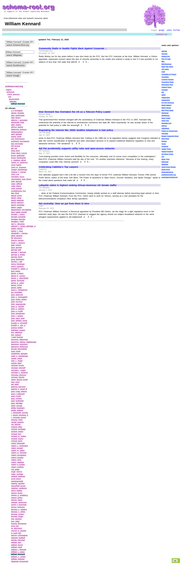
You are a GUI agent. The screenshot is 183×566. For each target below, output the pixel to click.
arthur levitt (16, 137)
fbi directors (16, 238)
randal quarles (17, 422)
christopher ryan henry (21, 179)
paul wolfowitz (17, 401)
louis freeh (15, 351)
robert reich (16, 460)
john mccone (16, 302)
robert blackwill (18, 443)
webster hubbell (18, 538)
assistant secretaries (20, 141)
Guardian (165, 90)
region (8, 90)
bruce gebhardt (17, 156)
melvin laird (16, 363)
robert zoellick (17, 467)
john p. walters (17, 309)
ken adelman (16, 332)
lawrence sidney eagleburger (23, 342)
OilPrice (164, 126)
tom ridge (15, 521)
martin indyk (16, 358)
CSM (163, 72)
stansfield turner (18, 486)
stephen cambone (19, 488)
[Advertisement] (64, 85)
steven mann (16, 500)
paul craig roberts (19, 391)
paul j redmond (17, 394)
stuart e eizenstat (18, 505)
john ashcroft (17, 295)
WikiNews (165, 164)
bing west (15, 151)
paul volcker (16, 399)
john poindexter (18, 314)
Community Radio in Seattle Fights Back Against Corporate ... (73, 48)
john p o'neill (17, 311)
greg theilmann (17, 259)
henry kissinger (18, 264)
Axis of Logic (166, 59)
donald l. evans (18, 214)
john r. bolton (17, 316)
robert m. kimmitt (18, 453)
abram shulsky (17, 113)
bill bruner (15, 146)
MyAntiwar (165, 113)
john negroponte (18, 304)
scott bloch (16, 479)
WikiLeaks (165, 162)
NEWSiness (166, 116)
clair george (16, 181)
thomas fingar (17, 516)
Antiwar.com (166, 56)
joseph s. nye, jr (18, 325)
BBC (163, 62)
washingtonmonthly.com (170, 177)
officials (13, 101)
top (175, 560)
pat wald (15, 384)
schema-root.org (14, 86)
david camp (16, 198)
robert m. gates (18, 450)
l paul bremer (17, 337)
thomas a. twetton (19, 509)
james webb (16, 288)
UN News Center (167, 154)
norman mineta (17, 377)
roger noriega (17, 474)
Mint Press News (167, 110)
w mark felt (16, 533)
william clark (16, 547)
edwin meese (16, 229)
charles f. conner (18, 172)
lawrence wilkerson (19, 347)
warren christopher (19, 535)
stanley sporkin (18, 483)
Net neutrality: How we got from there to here (64, 203)
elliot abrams (16, 236)
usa (9, 97)
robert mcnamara (18, 455)
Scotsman (165, 146)
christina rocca (17, 177)
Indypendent (166, 100)
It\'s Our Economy (168, 103)
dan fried (15, 193)
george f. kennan (18, 252)
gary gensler (16, 248)
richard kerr (16, 434)
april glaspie (16, 134)
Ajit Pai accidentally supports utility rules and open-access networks (77, 148)
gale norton (16, 245)
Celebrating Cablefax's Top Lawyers (58, 167)
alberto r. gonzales (19, 120)
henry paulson (17, 266)
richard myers (17, 439)
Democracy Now (167, 85)
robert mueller (17, 458)
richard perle (16, 441)
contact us (161, 34)
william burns (17, 545)
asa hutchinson (18, 139)
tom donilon (16, 519)
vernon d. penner (18, 531)
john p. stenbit (17, 307)
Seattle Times (166, 149)
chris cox (15, 174)
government (14, 99)
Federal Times (166, 87)
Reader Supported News (170, 136)
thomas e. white (18, 512)
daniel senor (16, 196)
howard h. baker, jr (19, 269)
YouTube (176, 30)
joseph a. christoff (19, 323)
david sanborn (17, 203)
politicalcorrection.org (169, 175)
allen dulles (16, 125)
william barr (16, 542)
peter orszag (16, 406)
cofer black (16, 186)
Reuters (164, 141)
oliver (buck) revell (19, 380)
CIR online (165, 69)
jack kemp (15, 271)
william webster (18, 559)
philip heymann (18, 408)
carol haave (16, 165)
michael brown (17, 365)
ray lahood (15, 424)
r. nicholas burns (18, 417)
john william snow (19, 321)
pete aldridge (16, 403)
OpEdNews (165, 128)
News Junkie (166, 118)
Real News (165, 139)
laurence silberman (19, 340)
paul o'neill (16, 396)
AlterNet (164, 51)
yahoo (169, 30)
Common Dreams (168, 80)
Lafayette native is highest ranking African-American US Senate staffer (78, 185)
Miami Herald (166, 108)
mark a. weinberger (19, 356)
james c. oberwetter (19, 278)
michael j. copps (18, 370)
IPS (163, 92)
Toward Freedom (167, 152)
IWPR (163, 95)
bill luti (14, 148)
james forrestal (17, 281)
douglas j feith (17, 221)
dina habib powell (19, 212)
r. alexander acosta (19, 413)
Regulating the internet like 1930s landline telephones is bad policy (76, 130)
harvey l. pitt (16, 262)
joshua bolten (17, 328)
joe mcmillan (16, 292)
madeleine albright (19, 354)
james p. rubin (17, 283)
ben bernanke (17, 144)
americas (10, 92)
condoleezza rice (18, 191)
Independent (166, 98)
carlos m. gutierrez (19, 162)
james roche (16, 285)
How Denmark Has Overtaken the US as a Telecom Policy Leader (75, 112)
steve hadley (16, 491)
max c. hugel (16, 361)
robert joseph (17, 448)
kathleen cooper (18, 330)
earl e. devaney (17, 224)
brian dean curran (19, 153)
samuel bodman (18, 476)
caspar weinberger (19, 170)
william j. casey (18, 552)
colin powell (16, 189)
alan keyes (15, 118)
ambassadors (17, 132)
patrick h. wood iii (19, 389)
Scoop (164, 144)
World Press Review (169, 167)
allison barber (17, 127)
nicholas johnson (18, 375)
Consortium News (168, 82)
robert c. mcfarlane (19, 446)
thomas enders (17, 514)
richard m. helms (18, 436)
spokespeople (17, 481)
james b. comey (18, 276)
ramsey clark (16, 420)
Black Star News (167, 67)
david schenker (17, 205)
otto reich (15, 382)
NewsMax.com (167, 123)
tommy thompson (18, 524)
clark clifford (16, 184)
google (161, 30)
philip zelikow (17, 410)
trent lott (15, 526)
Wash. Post (165, 159)
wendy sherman (18, 540)
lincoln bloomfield (19, 349)
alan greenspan (18, 115)
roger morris (16, 472)
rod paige (15, 469)
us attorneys (16, 528)
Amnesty (164, 54)
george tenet (16, 257)
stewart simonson (19, 502)
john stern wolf (17, 318)
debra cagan (16, 207)
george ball (16, 250)
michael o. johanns (19, 373)
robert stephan (17, 462)
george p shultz (18, 255)
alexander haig (17, 122)
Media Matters (166, 105)
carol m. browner (18, 167)
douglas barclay (18, 219)
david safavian (17, 200)
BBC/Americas (166, 64)
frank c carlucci (18, 243)
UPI (163, 157)
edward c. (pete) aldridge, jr (23, 226)
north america (13, 94)
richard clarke (17, 432)
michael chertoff (18, 368)
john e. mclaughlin (19, 297)
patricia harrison (18, 387)
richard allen (16, 427)
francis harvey (17, 240)
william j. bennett (18, 550)
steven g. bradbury (19, 495)
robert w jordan (18, 465)
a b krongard (16, 111)
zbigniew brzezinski (19, 561)
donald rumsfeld (18, 217)
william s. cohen (18, 557)
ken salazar (16, 335)
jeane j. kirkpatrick (19, 290)
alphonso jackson (19, 129)
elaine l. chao (17, 231)
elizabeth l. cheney (19, 233)
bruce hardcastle (18, 158)
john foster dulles (19, 299)
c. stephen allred (18, 160)
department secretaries (21, 210)
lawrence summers (19, 344)
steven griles (16, 498)
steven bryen (16, 493)
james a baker (17, 273)
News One (165, 121)
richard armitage (18, 429)
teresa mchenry (18, 507)
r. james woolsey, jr (19, 415)
